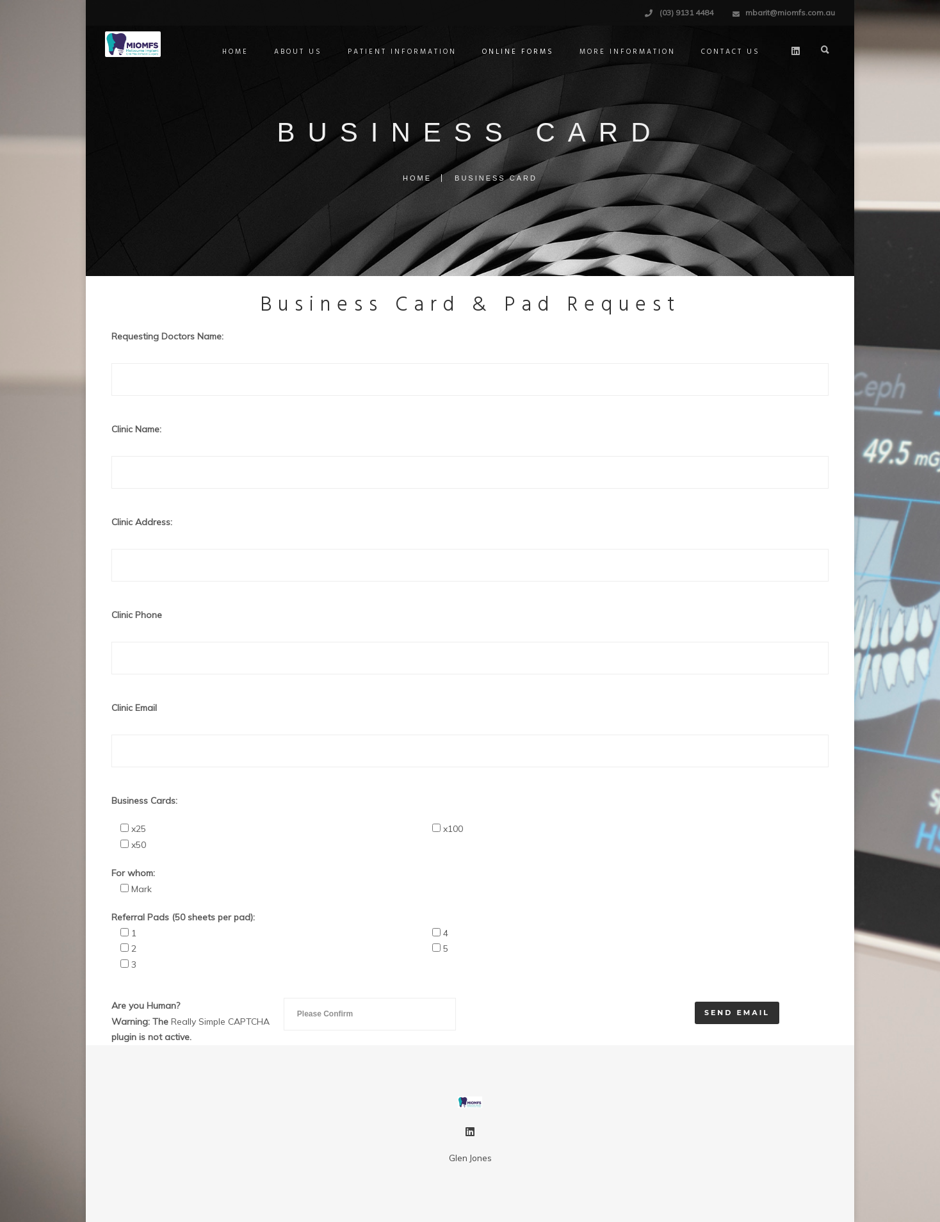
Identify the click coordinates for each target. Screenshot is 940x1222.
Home (235, 52)
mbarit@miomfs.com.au (790, 12)
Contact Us (730, 52)
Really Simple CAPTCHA (220, 1021)
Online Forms (518, 52)
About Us (298, 52)
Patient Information (402, 52)
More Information (627, 52)
